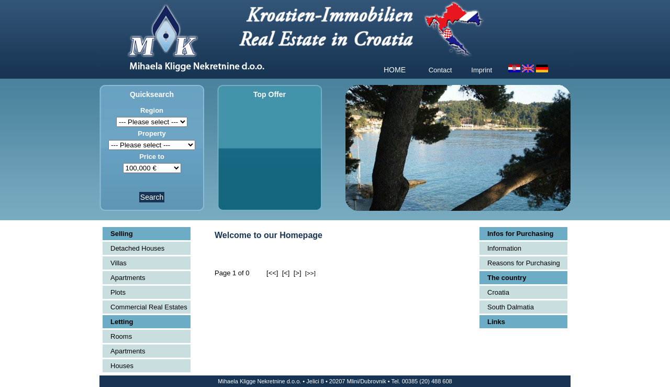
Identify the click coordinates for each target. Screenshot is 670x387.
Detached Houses (137, 248)
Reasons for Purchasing (523, 263)
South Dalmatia (510, 307)
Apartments (127, 278)
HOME (395, 70)
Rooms (121, 336)
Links (496, 322)
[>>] (310, 273)
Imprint (481, 70)
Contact (440, 70)
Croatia (498, 292)
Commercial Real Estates (148, 307)
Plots (118, 292)
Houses (121, 366)
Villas (118, 263)
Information (504, 248)
